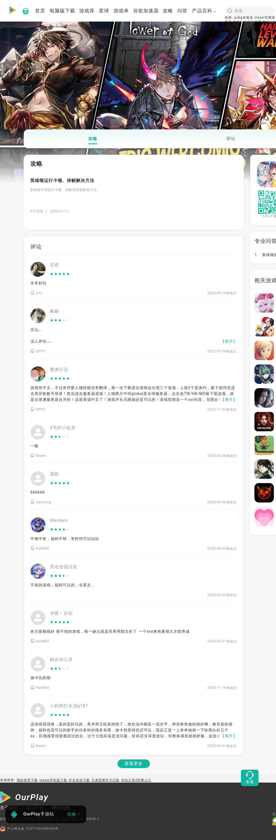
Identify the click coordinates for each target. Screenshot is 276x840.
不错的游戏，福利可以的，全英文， (62, 585)
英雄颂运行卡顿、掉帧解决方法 (62, 180)
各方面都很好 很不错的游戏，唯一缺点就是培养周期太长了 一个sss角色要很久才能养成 (110, 631)
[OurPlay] (24, 798)
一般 (34, 446)
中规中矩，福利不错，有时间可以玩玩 (64, 538)
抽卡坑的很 (40, 678)
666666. (38, 492)
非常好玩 (38, 283)
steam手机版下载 (53, 780)
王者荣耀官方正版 (105, 780)
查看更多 (134, 763)
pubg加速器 (243, 17)
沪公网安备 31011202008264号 (29, 828)
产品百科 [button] (204, 10)
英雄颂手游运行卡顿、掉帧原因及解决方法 (63, 190)
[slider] (60, 274)
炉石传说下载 (79, 780)
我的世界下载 (27, 780)
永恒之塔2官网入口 (136, 780)
